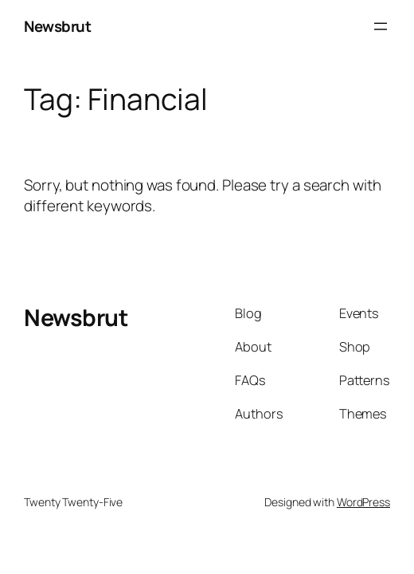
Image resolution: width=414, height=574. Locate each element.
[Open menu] (380, 26)
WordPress (363, 501)
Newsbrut (57, 26)
